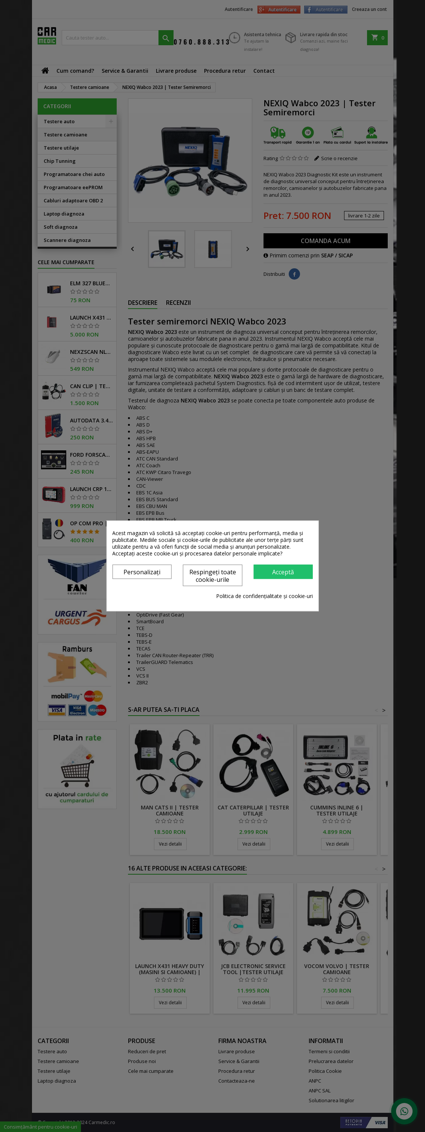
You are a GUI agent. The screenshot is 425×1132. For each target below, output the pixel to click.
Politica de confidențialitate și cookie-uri (264, 596)
